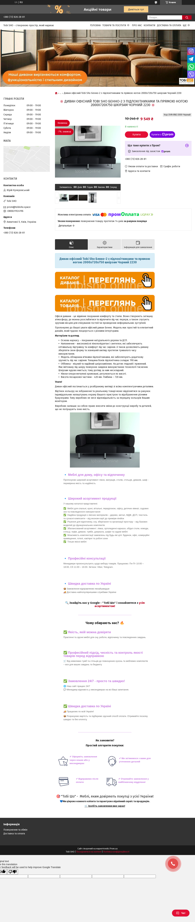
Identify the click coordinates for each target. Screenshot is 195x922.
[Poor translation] (12, 872)
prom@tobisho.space (19, 207)
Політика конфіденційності (116, 852)
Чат (180, 913)
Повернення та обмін (15, 829)
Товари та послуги (114, 25)
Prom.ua (114, 848)
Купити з (162, 134)
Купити (136, 134)
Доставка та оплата (169, 25)
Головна (95, 25)
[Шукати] (187, 17)
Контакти (149, 25)
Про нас (137, 25)
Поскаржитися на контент (88, 852)
